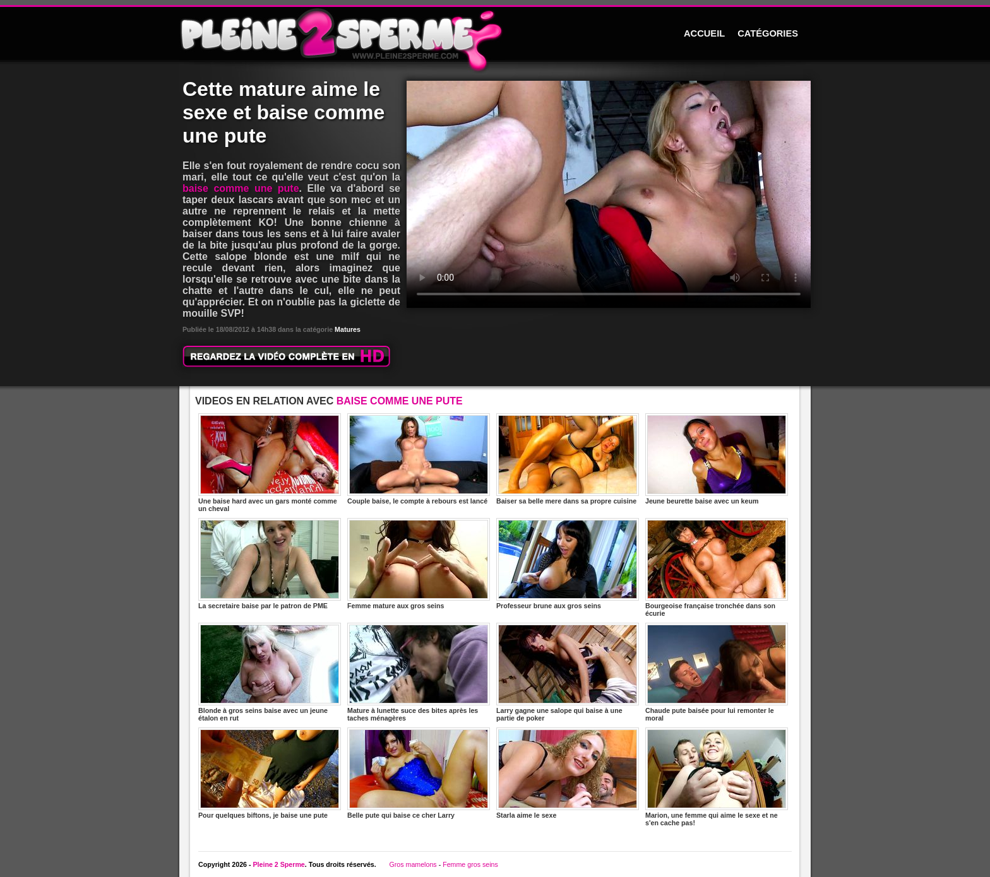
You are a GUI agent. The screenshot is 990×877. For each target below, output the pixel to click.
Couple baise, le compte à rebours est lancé (418, 459)
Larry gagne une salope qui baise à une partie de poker (567, 672)
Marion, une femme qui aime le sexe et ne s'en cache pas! (716, 777)
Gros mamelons (412, 864)
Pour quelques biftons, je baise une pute (269, 773)
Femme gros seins (470, 864)
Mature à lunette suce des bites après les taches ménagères (418, 672)
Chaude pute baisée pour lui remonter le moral (716, 672)
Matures (348, 329)
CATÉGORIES (767, 33)
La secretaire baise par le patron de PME (269, 563)
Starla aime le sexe (567, 773)
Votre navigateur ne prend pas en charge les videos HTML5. (609, 194)
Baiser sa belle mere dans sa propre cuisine (567, 459)
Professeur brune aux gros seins (567, 563)
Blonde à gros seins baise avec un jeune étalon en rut (269, 672)
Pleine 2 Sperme (278, 864)
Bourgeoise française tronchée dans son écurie (716, 567)
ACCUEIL (704, 33)
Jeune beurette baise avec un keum (716, 459)
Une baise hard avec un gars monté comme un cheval (269, 462)
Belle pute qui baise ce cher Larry (418, 773)
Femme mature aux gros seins (418, 563)
